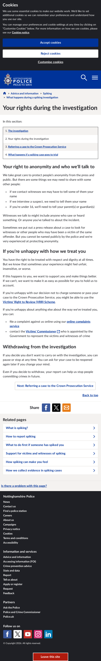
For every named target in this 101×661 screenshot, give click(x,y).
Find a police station (15, 511)
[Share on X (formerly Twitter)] (56, 407)
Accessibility (10, 542)
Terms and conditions (15, 538)
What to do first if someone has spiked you (51, 445)
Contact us (9, 506)
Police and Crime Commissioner (21, 612)
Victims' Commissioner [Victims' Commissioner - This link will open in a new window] (43, 331)
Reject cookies (50, 53)
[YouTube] (28, 634)
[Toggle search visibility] (84, 77)
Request (8, 589)
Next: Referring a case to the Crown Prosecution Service (55, 385)
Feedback (8, 593)
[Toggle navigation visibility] (95, 77)
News (6, 502)
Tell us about (10, 579)
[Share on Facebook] (46, 407)
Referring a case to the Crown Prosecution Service (37, 147)
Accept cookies (50, 42)
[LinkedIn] (48, 634)
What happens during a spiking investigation (32, 97)
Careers (7, 515)
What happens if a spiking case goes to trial (33, 154)
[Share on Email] (66, 407)
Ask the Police (11, 607)
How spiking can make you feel (51, 462)
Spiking (47, 93)
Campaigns (9, 524)
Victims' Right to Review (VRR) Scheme (29, 302)
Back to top (90, 395)
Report (7, 575)
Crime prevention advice (17, 566)
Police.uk (8, 616)
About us (8, 520)
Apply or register (12, 584)
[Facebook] (7, 634)
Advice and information (24, 93)
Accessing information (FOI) (19, 561)
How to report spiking (51, 436)
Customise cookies (50, 62)
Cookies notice (20, 32)
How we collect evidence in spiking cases (51, 470)
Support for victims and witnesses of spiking (51, 453)
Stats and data (11, 570)
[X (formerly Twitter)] (17, 634)
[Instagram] (38, 634)
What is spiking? (51, 428)
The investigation (18, 131)
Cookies (8, 533)
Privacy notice (11, 529)
